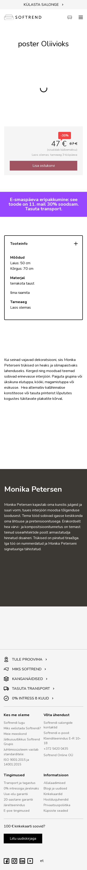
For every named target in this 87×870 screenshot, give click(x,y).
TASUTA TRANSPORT (29, 688)
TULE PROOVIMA (25, 659)
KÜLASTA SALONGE (44, 4)
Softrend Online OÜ (58, 755)
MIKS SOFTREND (25, 669)
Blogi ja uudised (55, 788)
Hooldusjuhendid (56, 799)
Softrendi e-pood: (57, 733)
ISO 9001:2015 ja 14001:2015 (16, 762)
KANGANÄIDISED (26, 678)
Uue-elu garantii (16, 794)
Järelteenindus (14, 805)
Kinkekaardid (53, 794)
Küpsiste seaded (56, 810)
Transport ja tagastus (19, 783)
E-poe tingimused (16, 810)
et (41, 861)
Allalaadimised (54, 783)
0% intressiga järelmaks (21, 788)
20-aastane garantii (18, 799)
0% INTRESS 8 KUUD (29, 698)
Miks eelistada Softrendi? (22, 728)
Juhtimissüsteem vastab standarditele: (21, 751)
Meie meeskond (15, 734)
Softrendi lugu (14, 723)
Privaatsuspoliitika (57, 805)
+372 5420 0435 (56, 748)
